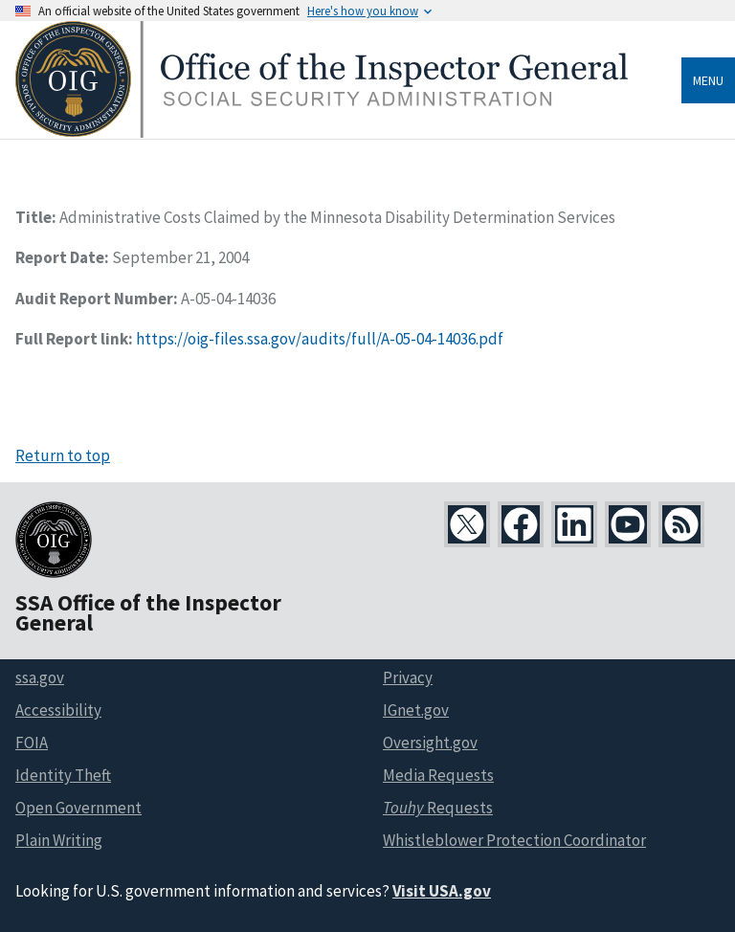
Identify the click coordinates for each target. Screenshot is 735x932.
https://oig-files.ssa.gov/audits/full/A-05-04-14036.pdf (319, 338)
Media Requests (438, 775)
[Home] (321, 132)
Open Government (78, 807)
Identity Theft (63, 775)
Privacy (408, 677)
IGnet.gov (416, 710)
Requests (438, 807)
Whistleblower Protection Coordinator (514, 840)
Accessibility (58, 710)
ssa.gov (39, 677)
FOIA (31, 742)
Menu (708, 80)
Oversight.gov (430, 742)
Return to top (62, 455)
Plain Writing (58, 840)
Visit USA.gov (441, 890)
